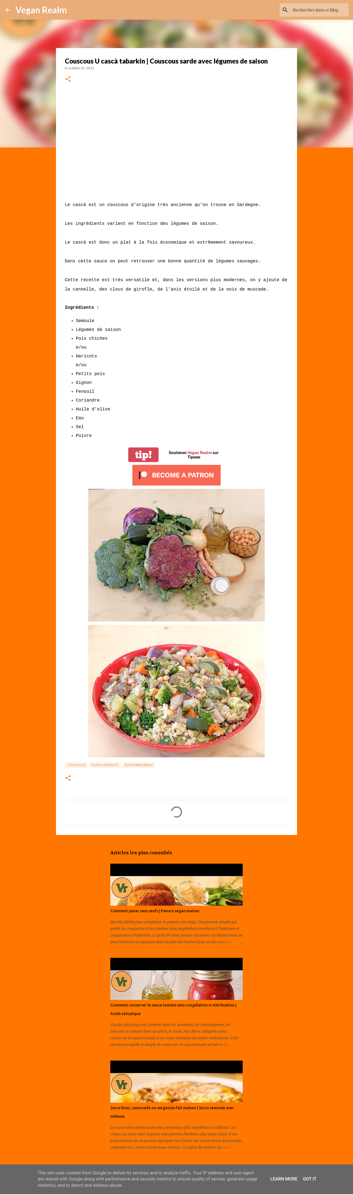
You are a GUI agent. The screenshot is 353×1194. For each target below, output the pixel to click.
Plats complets (105, 765)
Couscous (76, 765)
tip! (143, 455)
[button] (68, 79)
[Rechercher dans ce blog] (320, 10)
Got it (309, 1179)
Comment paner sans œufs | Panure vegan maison (154, 911)
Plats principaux (139, 765)
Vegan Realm (41, 9)
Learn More (283, 1179)
